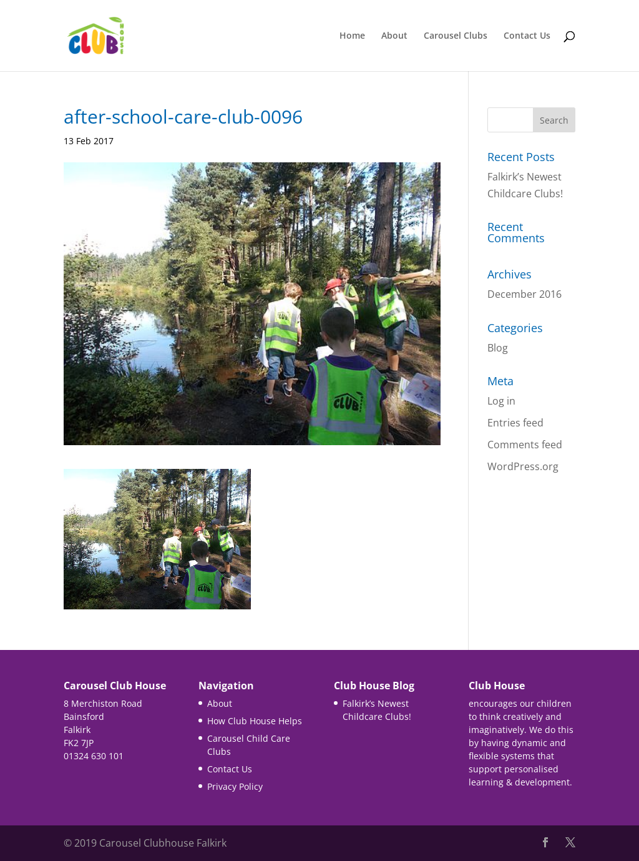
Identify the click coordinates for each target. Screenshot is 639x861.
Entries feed (515, 423)
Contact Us (527, 36)
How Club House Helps (254, 721)
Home (352, 36)
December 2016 (524, 294)
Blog (497, 348)
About (394, 36)
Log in (501, 401)
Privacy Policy (235, 786)
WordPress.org (523, 466)
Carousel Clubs (455, 36)
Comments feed (524, 444)
